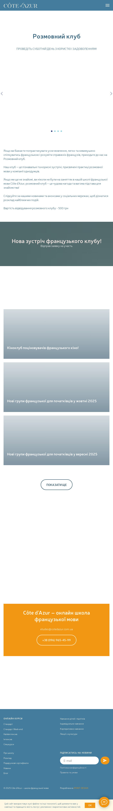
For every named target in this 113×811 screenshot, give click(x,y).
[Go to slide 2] (55, 131)
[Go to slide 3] (58, 131)
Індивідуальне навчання (72, 723)
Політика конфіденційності (73, 767)
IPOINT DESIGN (81, 788)
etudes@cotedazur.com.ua (56, 629)
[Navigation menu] (107, 5)
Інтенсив (8, 739)
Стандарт (8, 724)
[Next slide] (111, 93)
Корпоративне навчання (72, 728)
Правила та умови (69, 772)
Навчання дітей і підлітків (72, 718)
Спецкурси (9, 744)
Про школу (9, 752)
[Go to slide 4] (61, 131)
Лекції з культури (68, 733)
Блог (6, 773)
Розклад (8, 758)
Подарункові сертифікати (16, 763)
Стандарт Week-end (13, 729)
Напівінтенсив (10, 734)
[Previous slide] (2, 93)
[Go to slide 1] (51, 131)
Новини (7, 768)
